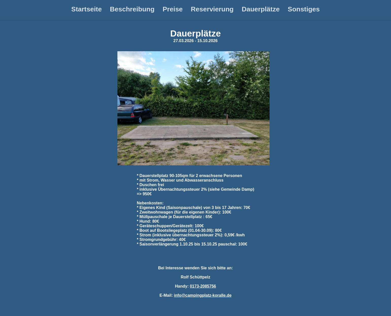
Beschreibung (132, 9)
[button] (193, 108)
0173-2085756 (203, 286)
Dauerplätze (261, 9)
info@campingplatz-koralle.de (203, 295)
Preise (173, 9)
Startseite (86, 9)
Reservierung (212, 9)
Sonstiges (304, 9)
